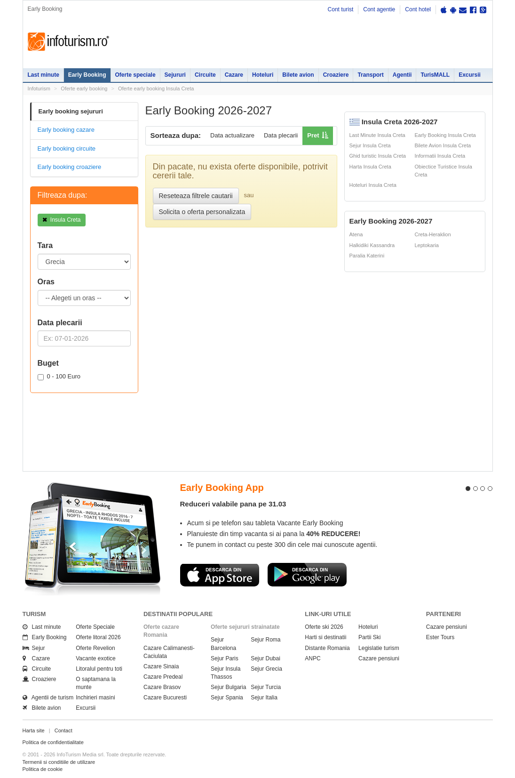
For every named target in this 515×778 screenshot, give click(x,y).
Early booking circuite (67, 148)
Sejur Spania (227, 697)
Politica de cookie (43, 769)
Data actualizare (232, 135)
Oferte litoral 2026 (98, 637)
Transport (370, 75)
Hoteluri (262, 75)
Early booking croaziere (70, 166)
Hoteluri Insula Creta (372, 185)
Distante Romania (327, 648)
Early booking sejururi (71, 111)
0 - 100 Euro (59, 376)
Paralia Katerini (367, 255)
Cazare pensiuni (378, 658)
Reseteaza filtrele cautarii (196, 196)
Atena (356, 234)
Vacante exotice (96, 658)
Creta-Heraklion (433, 234)
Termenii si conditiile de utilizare (59, 762)
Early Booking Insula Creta (445, 135)
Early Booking (87, 75)
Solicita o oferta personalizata (202, 212)
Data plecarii (281, 135)
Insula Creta (61, 220)
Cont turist (341, 9)
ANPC (312, 658)
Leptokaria (427, 245)
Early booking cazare (66, 129)
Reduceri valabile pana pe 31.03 (233, 504)
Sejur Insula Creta (370, 145)
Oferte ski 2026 (324, 627)
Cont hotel (418, 9)
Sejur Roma (265, 639)
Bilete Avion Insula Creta (443, 145)
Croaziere (336, 75)
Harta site (34, 730)
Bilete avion (298, 75)
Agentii (402, 75)
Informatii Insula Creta (440, 156)
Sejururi (175, 75)
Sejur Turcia (266, 687)
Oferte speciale (135, 75)
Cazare (234, 75)
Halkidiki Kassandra (372, 245)
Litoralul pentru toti (99, 669)
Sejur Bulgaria (228, 687)
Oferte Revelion (95, 648)
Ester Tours (440, 637)
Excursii (470, 75)
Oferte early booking (84, 88)
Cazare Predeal (162, 677)
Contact (63, 730)
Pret (313, 135)
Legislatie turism (378, 648)
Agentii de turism (48, 697)
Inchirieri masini (95, 697)
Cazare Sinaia (161, 666)
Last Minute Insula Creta (377, 135)
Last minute (43, 75)
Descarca (219, 574)
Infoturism (68, 41)
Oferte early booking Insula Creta (156, 88)
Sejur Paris (224, 658)
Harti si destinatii (325, 637)
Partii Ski (369, 637)
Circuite (205, 75)
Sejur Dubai (265, 658)
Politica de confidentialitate (53, 742)
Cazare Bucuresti (165, 697)
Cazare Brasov (162, 687)
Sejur (34, 648)
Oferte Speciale (95, 627)
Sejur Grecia (266, 669)
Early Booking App (222, 487)
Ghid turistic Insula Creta (377, 156)
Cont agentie (379, 9)
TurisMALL (435, 75)
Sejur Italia (264, 697)
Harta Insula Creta (370, 166)
